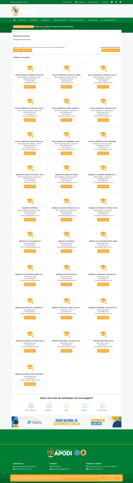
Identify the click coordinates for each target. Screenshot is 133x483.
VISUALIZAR (30, 86)
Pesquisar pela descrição (22, 39)
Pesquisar (18, 50)
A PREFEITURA (22, 20)
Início (14, 31)
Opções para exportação (110, 50)
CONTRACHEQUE (93, 20)
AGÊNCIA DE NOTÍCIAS (59, 20)
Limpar (27, 50)
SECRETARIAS (45, 20)
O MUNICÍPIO (34, 20)
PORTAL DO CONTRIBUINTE (77, 20)
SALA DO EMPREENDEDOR (109, 20)
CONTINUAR (110, 478)
